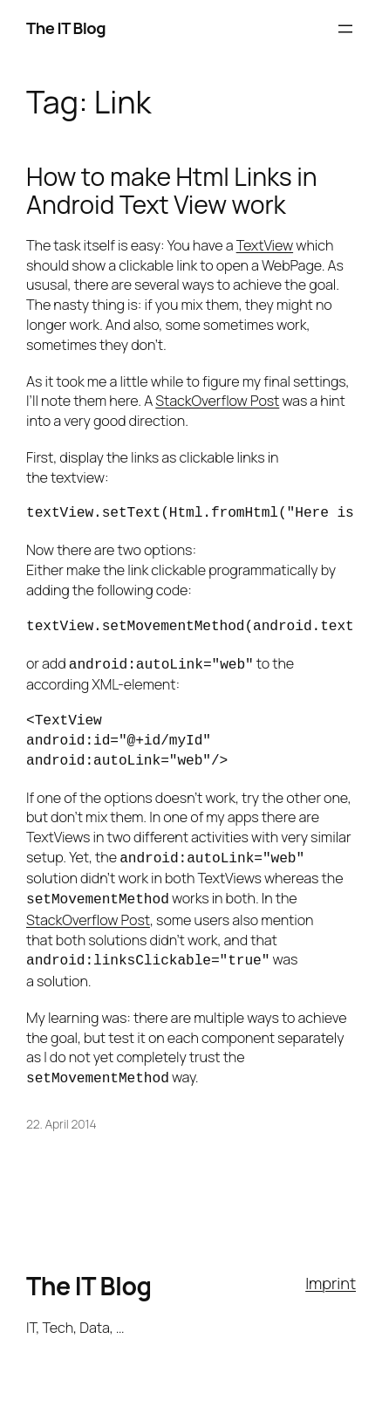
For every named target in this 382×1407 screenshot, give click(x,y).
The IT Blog (66, 28)
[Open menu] (345, 28)
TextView (264, 245)
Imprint (330, 1274)
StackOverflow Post (217, 400)
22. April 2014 (61, 1115)
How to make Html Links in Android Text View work (171, 191)
